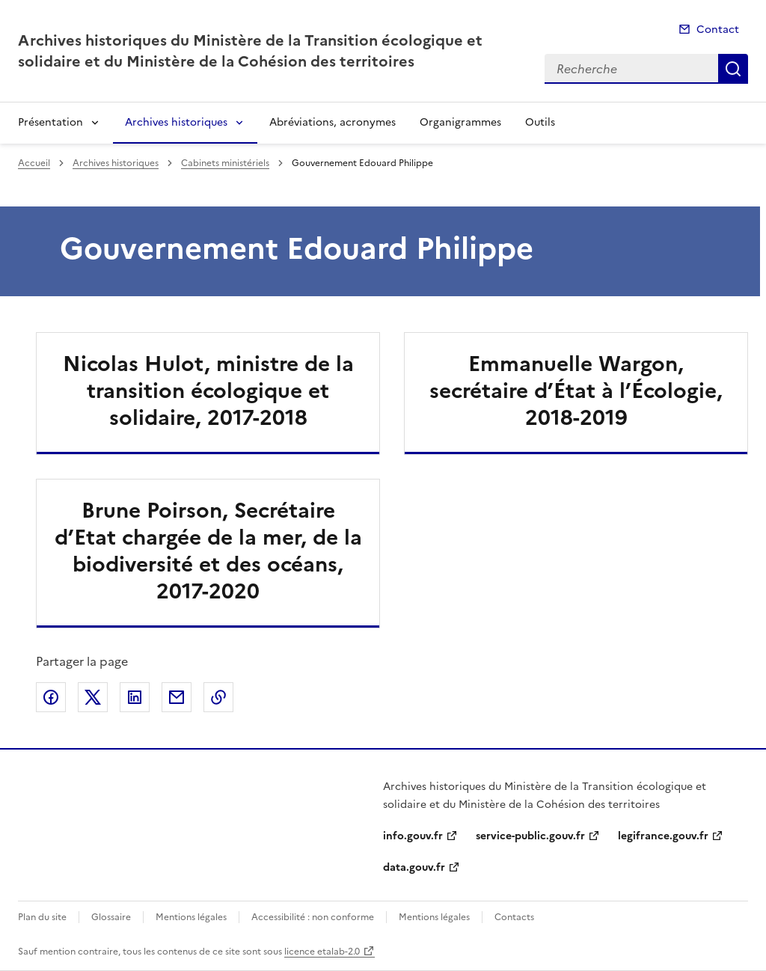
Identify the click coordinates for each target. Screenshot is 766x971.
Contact (717, 29)
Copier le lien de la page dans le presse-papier (218, 697)
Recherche (733, 69)
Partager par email (177, 697)
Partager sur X (93, 697)
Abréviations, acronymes (332, 122)
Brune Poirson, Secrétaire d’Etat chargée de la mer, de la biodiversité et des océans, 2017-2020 (208, 550)
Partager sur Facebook (51, 697)
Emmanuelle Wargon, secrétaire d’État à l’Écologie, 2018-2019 (576, 390)
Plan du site (42, 917)
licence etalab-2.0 (322, 951)
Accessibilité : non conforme (312, 917)
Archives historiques (176, 122)
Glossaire (111, 917)
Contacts (514, 917)
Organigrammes (460, 122)
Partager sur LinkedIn (135, 697)
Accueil (34, 163)
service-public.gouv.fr (530, 836)
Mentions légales (191, 917)
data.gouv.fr (414, 867)
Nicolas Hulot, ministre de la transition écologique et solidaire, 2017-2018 (208, 390)
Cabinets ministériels (225, 163)
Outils (540, 122)
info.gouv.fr (413, 836)
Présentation (50, 122)
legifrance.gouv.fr (663, 836)
